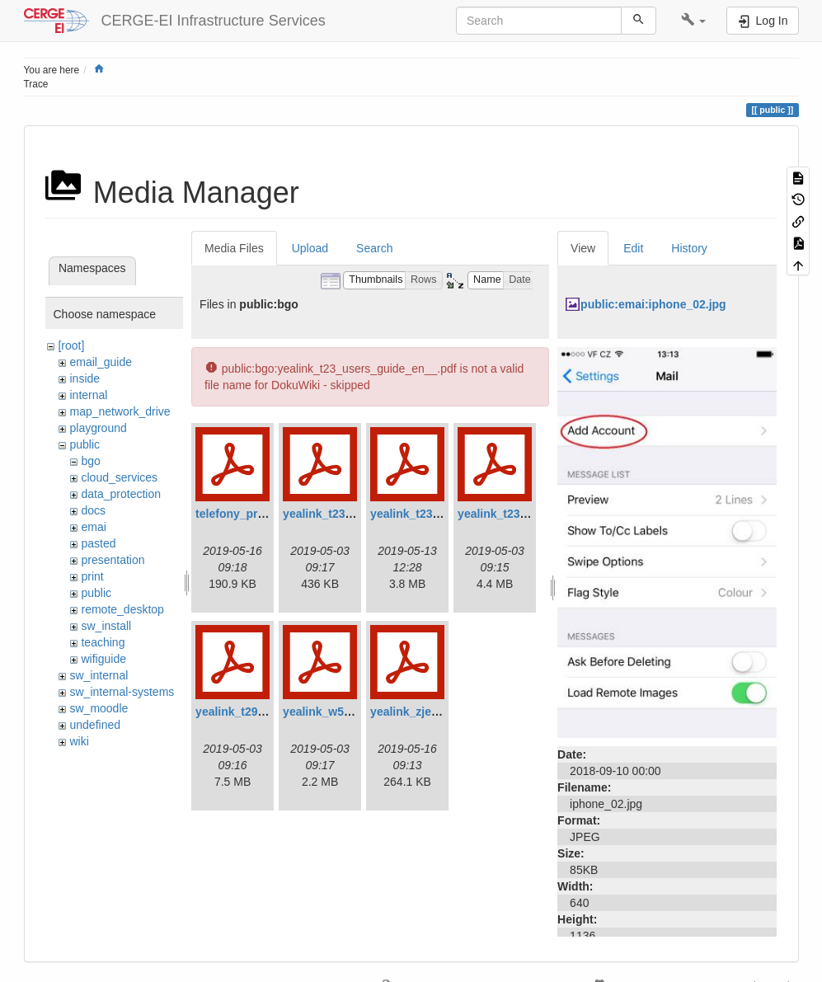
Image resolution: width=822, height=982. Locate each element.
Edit (633, 248)
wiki (78, 741)
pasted (98, 543)
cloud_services (119, 477)
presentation (112, 559)
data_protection (121, 493)
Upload (310, 248)
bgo (90, 461)
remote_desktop (122, 609)
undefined (94, 724)
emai (93, 526)
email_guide (100, 362)
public (84, 444)
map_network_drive (119, 411)
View (583, 248)
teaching (102, 642)
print (92, 576)
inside (84, 378)
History (689, 248)
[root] (71, 345)
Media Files (234, 248)
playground (97, 428)
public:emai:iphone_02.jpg (653, 304)
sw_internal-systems (121, 691)
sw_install (106, 625)
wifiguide (103, 658)
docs (93, 510)
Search (374, 248)
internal (88, 395)
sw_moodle (98, 708)
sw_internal (98, 675)
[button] (694, 20)
